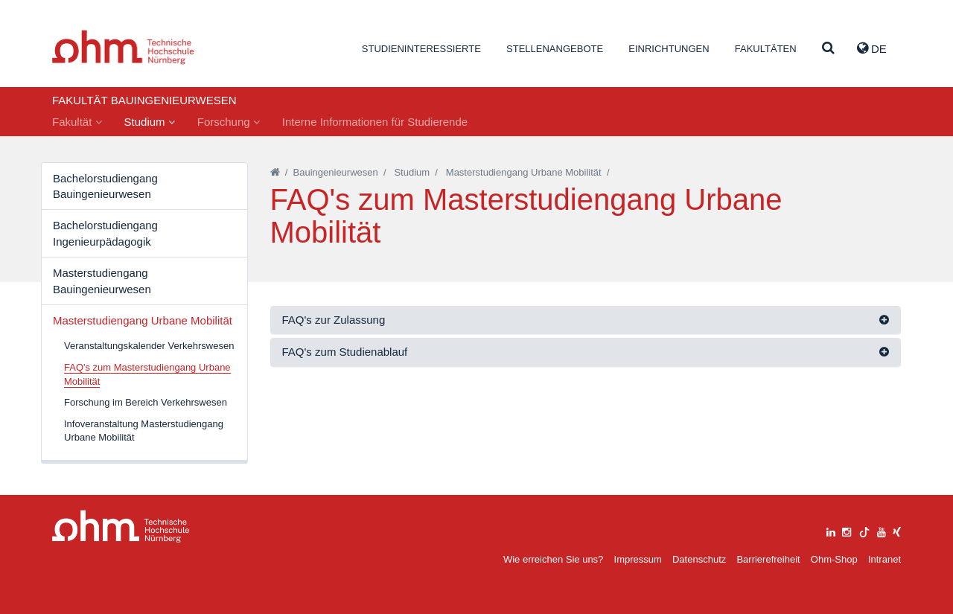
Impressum (638, 559)
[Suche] (828, 48)
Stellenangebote (554, 48)
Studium (149, 121)
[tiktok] (864, 530)
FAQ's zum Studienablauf (345, 351)
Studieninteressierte (421, 48)
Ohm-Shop (834, 559)
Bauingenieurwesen (335, 172)
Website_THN (123, 47)
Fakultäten (766, 48)
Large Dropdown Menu (121, 526)
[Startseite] (275, 172)
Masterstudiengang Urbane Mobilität (142, 320)
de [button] (872, 48)
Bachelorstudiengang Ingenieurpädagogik (105, 233)
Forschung (228, 121)
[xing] (897, 530)
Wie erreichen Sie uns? (553, 559)
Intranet (884, 559)
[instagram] (846, 530)
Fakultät (77, 121)
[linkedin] (830, 530)
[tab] (586, 320)
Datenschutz (699, 559)
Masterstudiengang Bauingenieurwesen (102, 280)
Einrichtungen (668, 48)
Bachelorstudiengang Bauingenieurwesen (105, 186)
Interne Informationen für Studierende (375, 121)
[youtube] (881, 530)
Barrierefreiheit (768, 559)
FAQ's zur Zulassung (334, 319)
